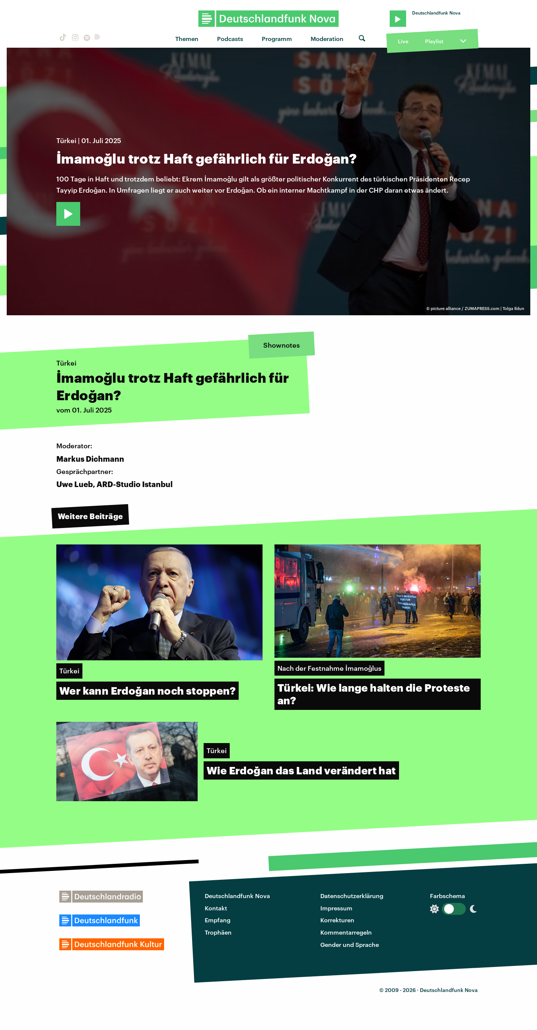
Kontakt (216, 907)
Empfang (217, 919)
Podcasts (230, 38)
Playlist (434, 41)
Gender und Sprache (349, 944)
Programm (277, 38)
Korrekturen (337, 919)
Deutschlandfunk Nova (237, 895)
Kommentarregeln (346, 932)
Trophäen (218, 932)
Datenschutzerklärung (351, 895)
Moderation (327, 38)
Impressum (336, 907)
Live (403, 41)
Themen (186, 38)
